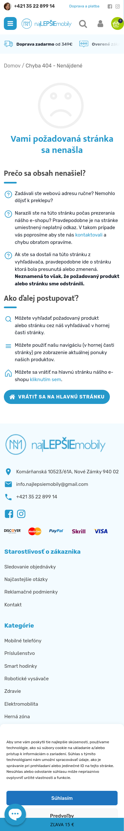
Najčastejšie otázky (26, 579)
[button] (10, 23)
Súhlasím (62, 798)
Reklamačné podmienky (31, 592)
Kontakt (13, 605)
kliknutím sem (45, 379)
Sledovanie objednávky (30, 567)
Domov (12, 66)
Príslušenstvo (19, 653)
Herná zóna (17, 716)
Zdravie (12, 691)
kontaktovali (88, 235)
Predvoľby (62, 816)
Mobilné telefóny (22, 641)
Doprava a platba (84, 6)
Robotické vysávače (26, 679)
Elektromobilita (21, 704)
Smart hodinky (20, 666)
